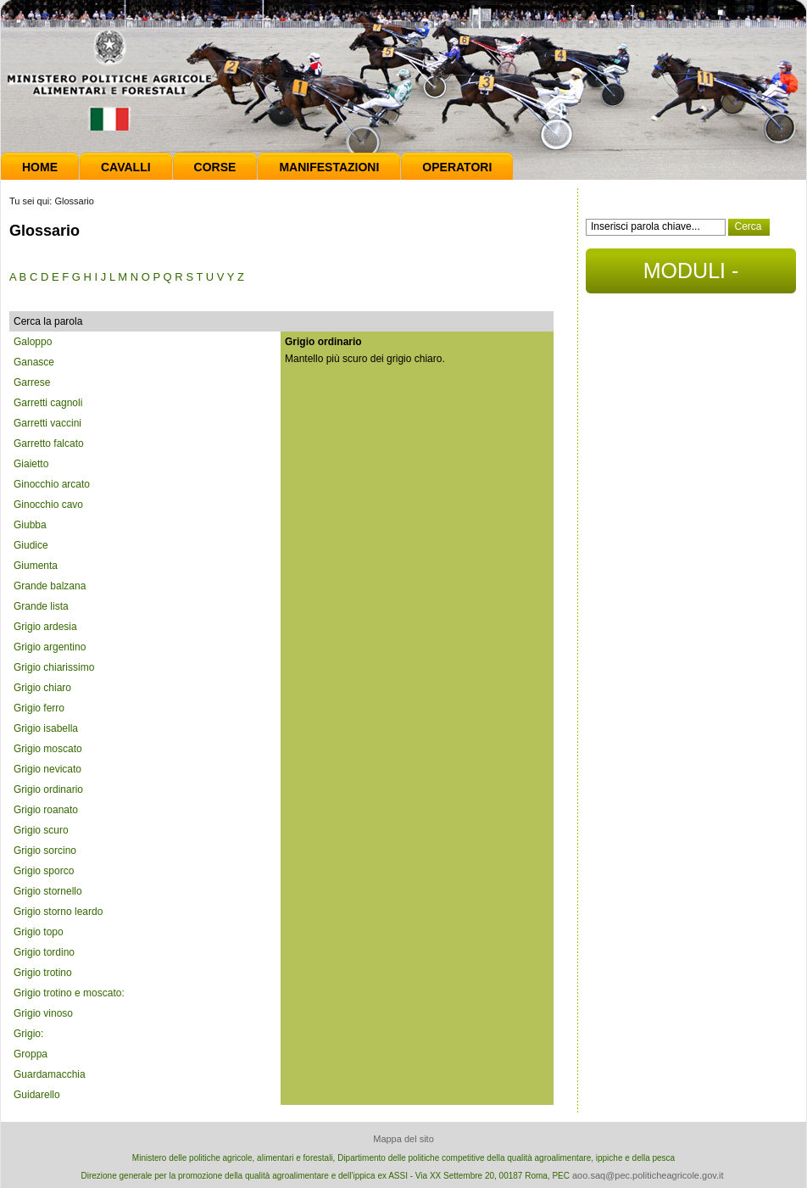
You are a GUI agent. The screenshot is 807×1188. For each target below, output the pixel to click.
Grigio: (28, 1034)
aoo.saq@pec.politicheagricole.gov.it (648, 1175)
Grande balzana (50, 586)
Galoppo (33, 342)
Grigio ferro (39, 708)
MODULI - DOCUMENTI (690, 276)
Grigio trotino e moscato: (69, 993)
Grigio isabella (46, 728)
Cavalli (126, 167)
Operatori (457, 167)
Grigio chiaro (42, 688)
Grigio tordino (44, 952)
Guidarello (37, 1095)
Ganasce (34, 362)
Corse (215, 167)
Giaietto (31, 464)
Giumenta (36, 566)
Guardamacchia (50, 1074)
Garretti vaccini (47, 423)
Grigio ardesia (45, 627)
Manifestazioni (329, 167)
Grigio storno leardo (58, 911)
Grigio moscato (48, 749)
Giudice (31, 545)
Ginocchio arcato (52, 484)
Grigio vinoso (43, 1013)
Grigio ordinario (48, 789)
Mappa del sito (403, 1139)
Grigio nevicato (47, 769)
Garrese (32, 382)
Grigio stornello (48, 891)
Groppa (30, 1054)
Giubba (30, 525)
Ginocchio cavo (48, 504)
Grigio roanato (46, 810)
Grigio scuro (41, 830)
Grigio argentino (50, 647)
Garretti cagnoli (48, 403)
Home (40, 167)
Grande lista (41, 606)
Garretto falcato (49, 443)
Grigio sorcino (45, 850)
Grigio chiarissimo (54, 667)
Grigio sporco (44, 871)
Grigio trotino (43, 973)
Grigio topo (39, 932)
